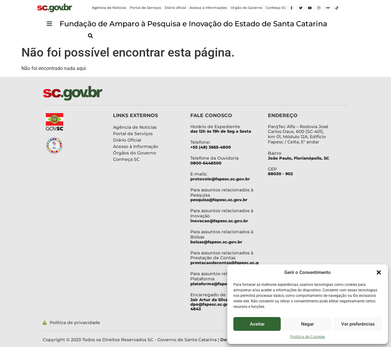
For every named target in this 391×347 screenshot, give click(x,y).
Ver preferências (358, 324)
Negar (307, 324)
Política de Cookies (307, 336)
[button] (379, 272)
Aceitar (257, 324)
